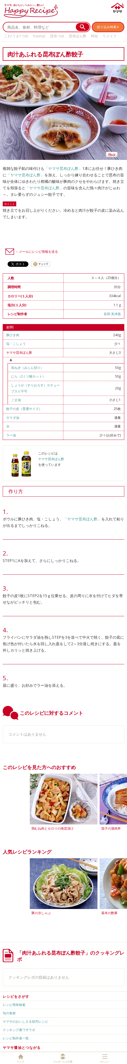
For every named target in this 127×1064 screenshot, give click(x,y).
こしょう (19, 343)
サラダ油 (12, 417)
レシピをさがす (16, 996)
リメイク (110, 36)
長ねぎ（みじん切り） (27, 367)
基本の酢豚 (109, 913)
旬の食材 (9, 1013)
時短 (94, 36)
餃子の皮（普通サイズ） (24, 408)
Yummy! (39, 36)
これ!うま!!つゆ (16, 36)
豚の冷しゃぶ (41, 913)
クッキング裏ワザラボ (19, 1030)
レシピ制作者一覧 (16, 1038)
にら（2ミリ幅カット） (28, 376)
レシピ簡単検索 (14, 1004)
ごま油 (16, 400)
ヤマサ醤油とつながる (22, 1047)
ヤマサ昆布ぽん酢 (19, 352)
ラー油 (11, 435)
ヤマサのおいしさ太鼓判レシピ (25, 1021)
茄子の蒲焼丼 (111, 828)
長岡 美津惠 (112, 314)
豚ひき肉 (12, 335)
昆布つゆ (57, 36)
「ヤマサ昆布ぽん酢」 (63, 168)
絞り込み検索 (106, 27)
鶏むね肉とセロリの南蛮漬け (52, 828)
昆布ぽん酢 (77, 36)
